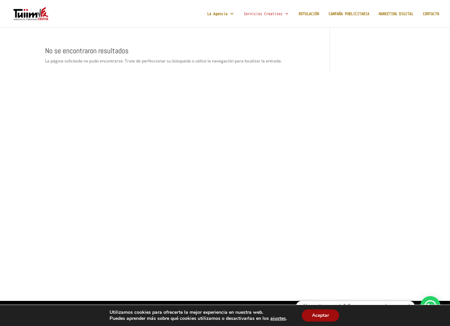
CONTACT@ (431, 14)
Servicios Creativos (263, 14)
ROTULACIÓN (309, 14)
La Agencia (217, 14)
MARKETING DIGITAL (396, 14)
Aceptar (320, 315)
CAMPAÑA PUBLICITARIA (349, 14)
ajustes (278, 318)
